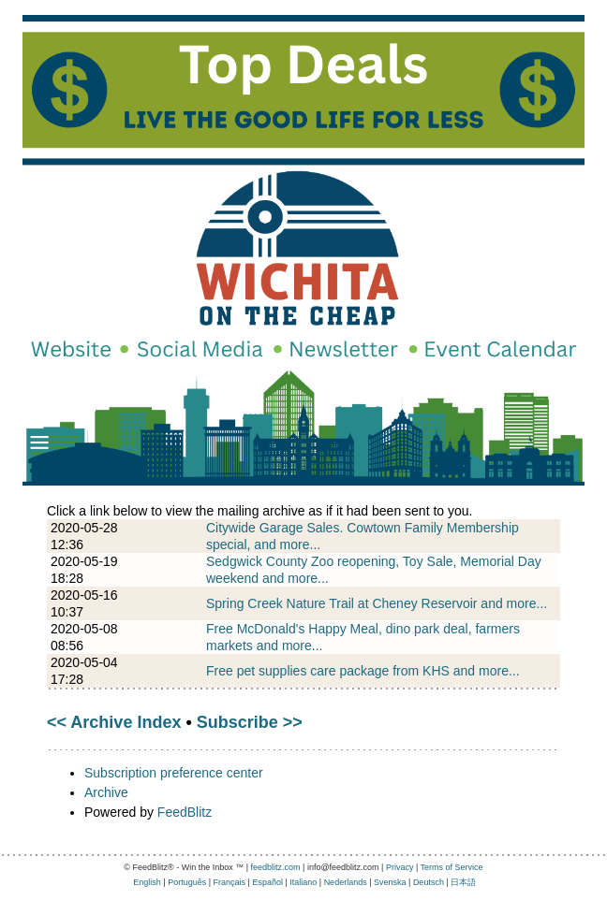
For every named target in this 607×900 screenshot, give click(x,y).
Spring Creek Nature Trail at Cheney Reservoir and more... (376, 603)
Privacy (400, 867)
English (147, 882)
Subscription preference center (173, 772)
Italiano (303, 882)
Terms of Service (452, 867)
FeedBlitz (184, 812)
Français (230, 882)
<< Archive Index (114, 722)
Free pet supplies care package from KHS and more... (363, 670)
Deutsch (428, 882)
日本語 (463, 882)
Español (267, 882)
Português (187, 882)
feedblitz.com (276, 867)
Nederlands (345, 882)
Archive (106, 792)
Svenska (390, 882)
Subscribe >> (250, 722)
